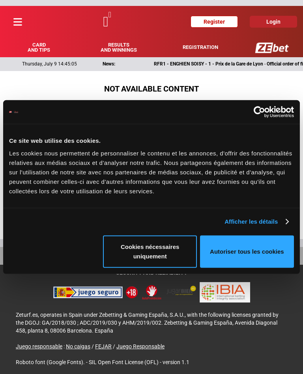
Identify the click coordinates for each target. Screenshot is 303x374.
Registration (200, 47)
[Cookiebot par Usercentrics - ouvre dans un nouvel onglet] (259, 112)
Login (273, 22)
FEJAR (103, 346)
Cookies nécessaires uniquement (150, 251)
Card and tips (39, 47)
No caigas (78, 346)
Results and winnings (119, 47)
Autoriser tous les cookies (247, 251)
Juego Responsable (140, 346)
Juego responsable (39, 346)
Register (214, 22)
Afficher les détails (251, 221)
